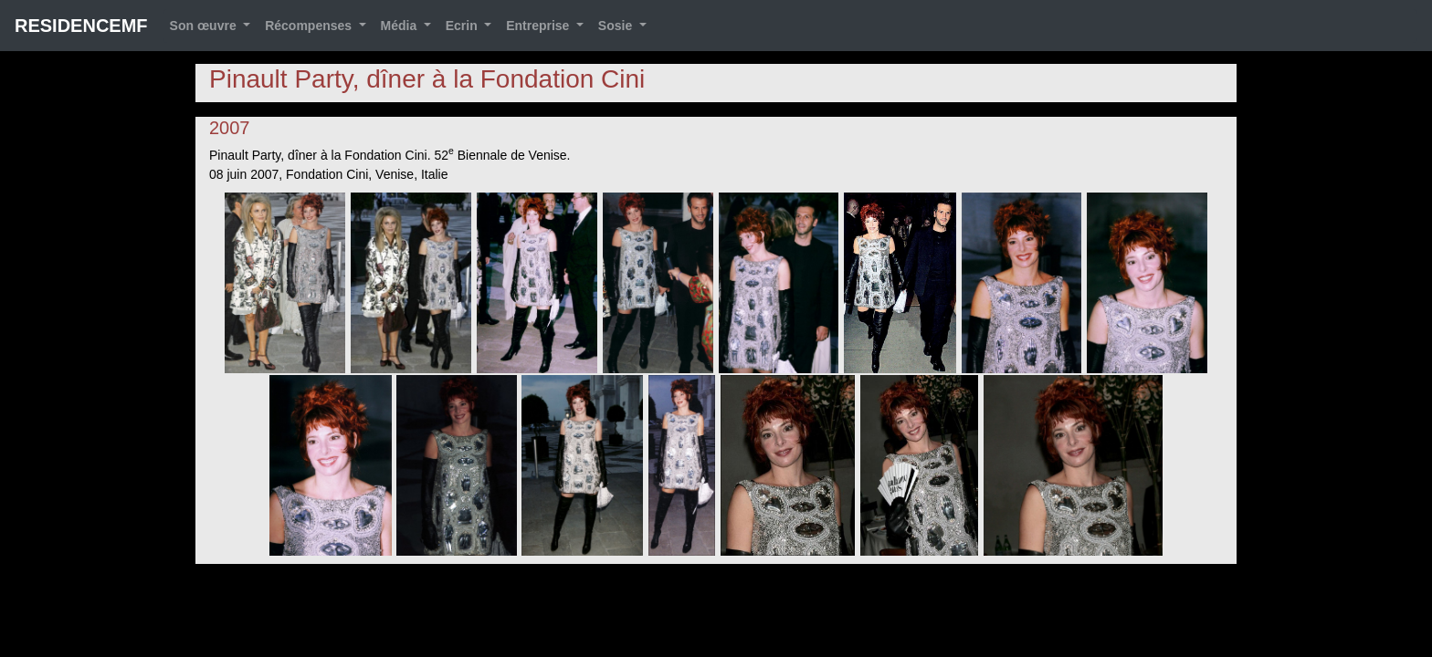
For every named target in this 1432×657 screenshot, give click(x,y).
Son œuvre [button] (205, 25)
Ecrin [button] (463, 25)
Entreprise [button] (539, 25)
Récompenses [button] (310, 25)
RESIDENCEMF (81, 26)
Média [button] (401, 25)
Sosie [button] (617, 25)
